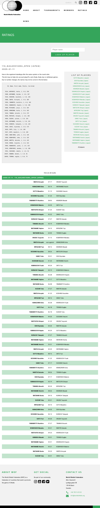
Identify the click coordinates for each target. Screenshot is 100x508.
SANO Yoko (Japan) (81, 114)
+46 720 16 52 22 (74, 487)
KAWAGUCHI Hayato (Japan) (81, 87)
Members (69, 10)
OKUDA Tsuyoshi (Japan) (81, 111)
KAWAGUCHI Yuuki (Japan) (81, 89)
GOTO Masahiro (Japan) (81, 73)
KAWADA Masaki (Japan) (81, 84)
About (36, 10)
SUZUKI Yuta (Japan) (81, 122)
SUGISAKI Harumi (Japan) (81, 119)
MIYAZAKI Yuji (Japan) (81, 106)
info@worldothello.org (75, 491)
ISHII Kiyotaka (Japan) (81, 76)
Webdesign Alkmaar (14, 504)
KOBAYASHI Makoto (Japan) (81, 92)
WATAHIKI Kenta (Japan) (81, 130)
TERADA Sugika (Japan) (81, 127)
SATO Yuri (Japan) (81, 116)
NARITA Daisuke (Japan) (81, 108)
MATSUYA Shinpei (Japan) (81, 103)
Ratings (82, 10)
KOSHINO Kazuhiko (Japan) (81, 97)
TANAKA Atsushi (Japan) (81, 124)
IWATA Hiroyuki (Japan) (81, 78)
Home (26, 10)
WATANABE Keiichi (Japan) (81, 133)
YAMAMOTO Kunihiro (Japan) (81, 138)
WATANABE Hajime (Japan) (81, 135)
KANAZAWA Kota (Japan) (81, 81)
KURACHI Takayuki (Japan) (81, 100)
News (26, 21)
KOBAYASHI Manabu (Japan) (81, 95)
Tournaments (52, 10)
